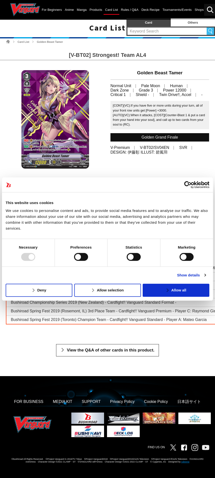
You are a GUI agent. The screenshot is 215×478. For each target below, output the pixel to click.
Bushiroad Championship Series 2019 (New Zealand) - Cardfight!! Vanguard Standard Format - (93, 302)
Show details (188, 275)
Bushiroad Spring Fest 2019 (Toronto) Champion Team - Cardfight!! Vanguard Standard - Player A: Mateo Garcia (109, 320)
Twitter (173, 447)
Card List (23, 41)
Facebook (184, 447)
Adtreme (185, 462)
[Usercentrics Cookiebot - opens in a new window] (187, 185)
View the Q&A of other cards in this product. (110, 350)
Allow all (178, 290)
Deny (41, 290)
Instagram (194, 447)
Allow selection (110, 290)
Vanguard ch (205, 447)
